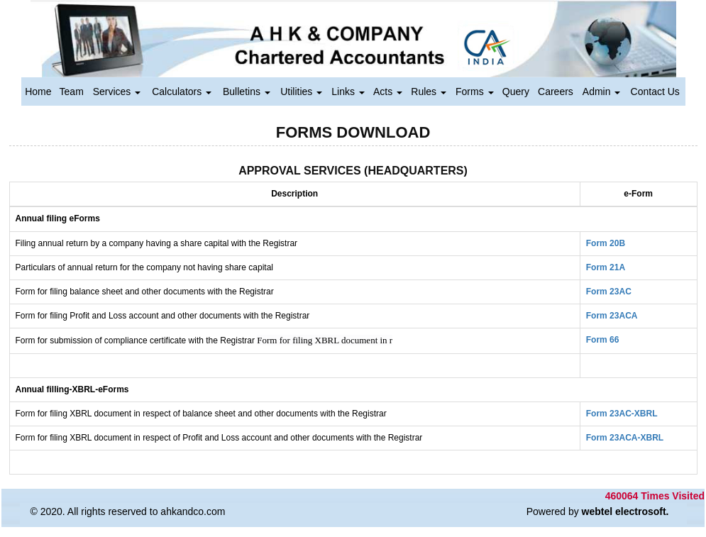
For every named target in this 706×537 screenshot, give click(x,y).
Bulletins (246, 91)
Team (72, 91)
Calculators (181, 91)
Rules (428, 91)
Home (38, 91)
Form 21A (605, 267)
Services (117, 91)
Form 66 (602, 340)
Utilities (301, 91)
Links (348, 91)
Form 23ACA (612, 316)
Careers (555, 91)
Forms (475, 91)
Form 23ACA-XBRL (624, 438)
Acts (387, 91)
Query (515, 91)
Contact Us (655, 91)
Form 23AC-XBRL (622, 414)
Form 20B (605, 243)
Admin (602, 91)
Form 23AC (608, 292)
